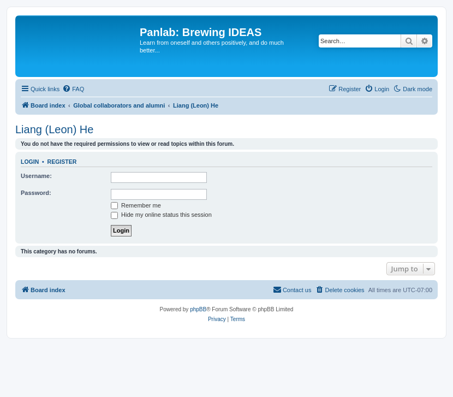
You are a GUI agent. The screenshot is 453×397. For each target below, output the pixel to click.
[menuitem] (73, 89)
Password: (36, 192)
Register (62, 161)
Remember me (136, 205)
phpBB (198, 309)
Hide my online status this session (161, 214)
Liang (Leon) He (54, 129)
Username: (36, 176)
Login (30, 161)
